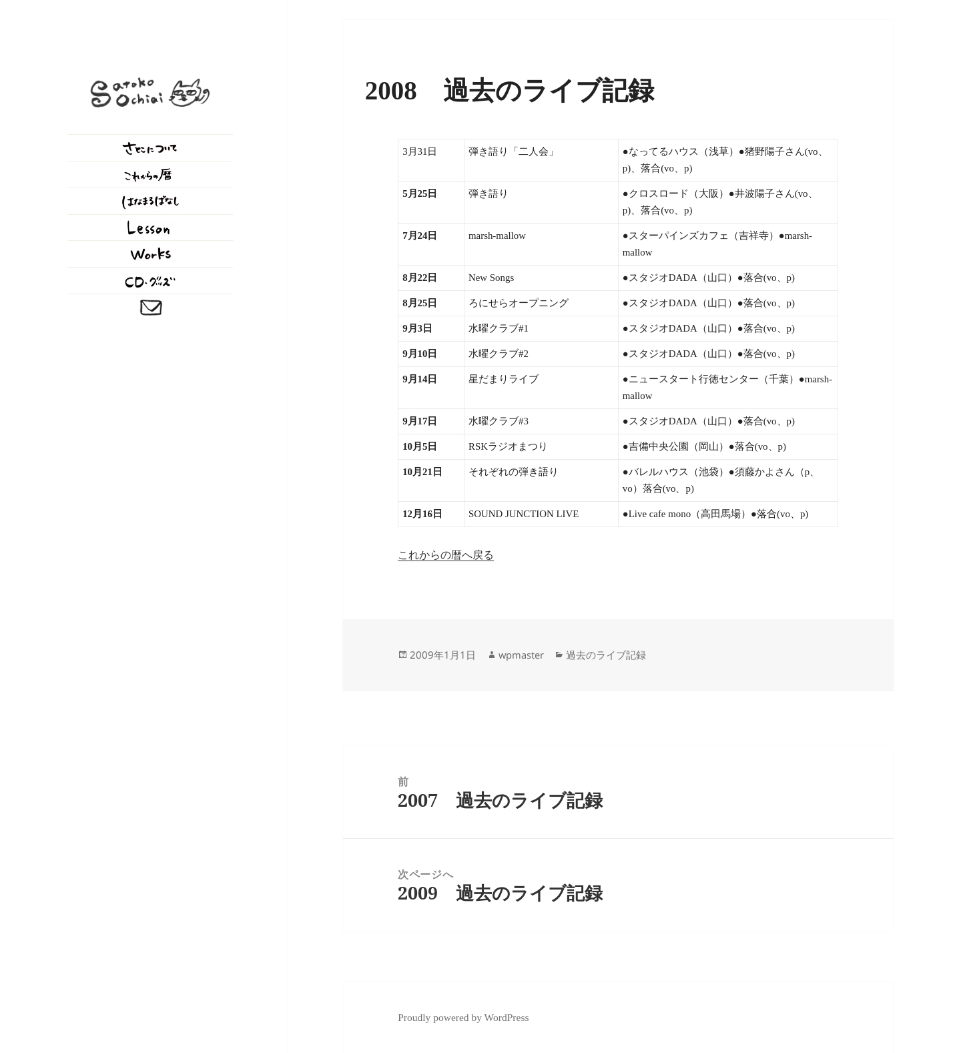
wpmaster (521, 654)
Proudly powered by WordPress (463, 1017)
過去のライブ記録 (606, 654)
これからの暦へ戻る (446, 555)
